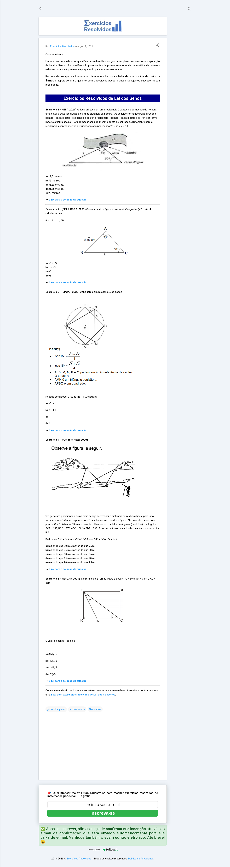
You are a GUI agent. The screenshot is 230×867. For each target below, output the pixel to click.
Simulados (95, 709)
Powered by (103, 849)
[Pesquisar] (189, 9)
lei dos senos (77, 709)
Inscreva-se (102, 813)
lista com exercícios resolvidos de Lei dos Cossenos (83, 694)
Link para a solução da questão (68, 199)
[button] (158, 45)
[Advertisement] (180, 68)
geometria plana (56, 709)
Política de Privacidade (140, 858)
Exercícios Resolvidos (79, 858)
